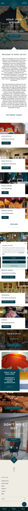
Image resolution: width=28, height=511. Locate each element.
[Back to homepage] (14, 470)
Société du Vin (5, 480)
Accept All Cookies (14, 261)
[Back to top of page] (14, 460)
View (5, 192)
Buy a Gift (23, 509)
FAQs (2, 486)
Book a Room (4, 509)
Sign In (25, 2)
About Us (3, 488)
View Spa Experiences (14, 408)
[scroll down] (14, 49)
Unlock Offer (14, 36)
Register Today (14, 345)
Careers (3, 491)
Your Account (4, 483)
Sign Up (14, 439)
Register (24, 3)
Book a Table (14, 509)
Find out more (8, 277)
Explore (6, 143)
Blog (2, 493)
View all (6, 326)
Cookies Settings (14, 265)
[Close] (25, 243)
